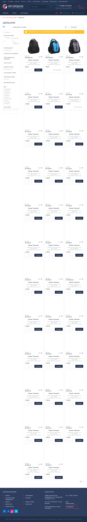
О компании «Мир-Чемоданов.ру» (10, 498)
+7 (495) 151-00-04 (65, 6)
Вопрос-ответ (8, 504)
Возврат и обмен (30, 501)
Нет (7, 79)
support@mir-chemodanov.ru (73, 508)
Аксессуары (24, 13)
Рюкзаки (15, 38)
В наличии (7, 32)
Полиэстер (8, 69)
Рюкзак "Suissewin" (33, 60)
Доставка (17, 1)
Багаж (14, 13)
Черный (7, 102)
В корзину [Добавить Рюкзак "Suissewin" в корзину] (38, 70)
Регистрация (81, 7)
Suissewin (8, 50)
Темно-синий (8, 98)
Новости (7, 501)
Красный (8, 92)
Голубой (7, 90)
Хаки (7, 100)
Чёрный (7, 103)
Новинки (5, 13)
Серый (7, 95)
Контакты (23, 1)
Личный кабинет (36, 1)
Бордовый (8, 89)
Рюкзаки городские (16, 43)
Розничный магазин (63, 1)
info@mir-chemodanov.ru (72, 505)
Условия (29, 1)
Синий (7, 97)
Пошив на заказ (53, 1)
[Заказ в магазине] (77, 27)
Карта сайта (29, 504)
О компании (10, 1)
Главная (4, 1)
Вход (79, 5)
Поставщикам (45, 1)
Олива (7, 93)
